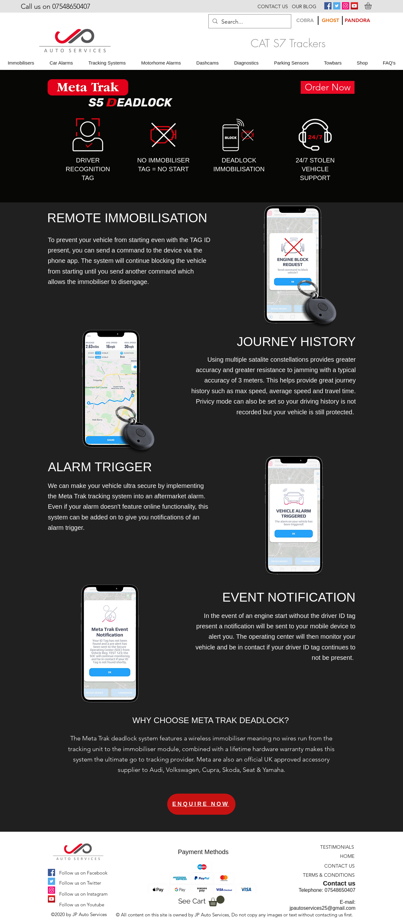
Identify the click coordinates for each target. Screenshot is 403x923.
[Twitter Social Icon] (336, 5)
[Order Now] (328, 87)
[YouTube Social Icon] (354, 5)
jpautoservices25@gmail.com (322, 908)
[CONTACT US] (273, 6)
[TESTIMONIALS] (336, 847)
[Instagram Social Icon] (345, 5)
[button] (372, 5)
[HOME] (345, 856)
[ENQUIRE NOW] (201, 804)
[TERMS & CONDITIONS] (328, 875)
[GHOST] (330, 20)
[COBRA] (305, 20)
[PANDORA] (357, 20)
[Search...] (249, 22)
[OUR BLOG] (304, 6)
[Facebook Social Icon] (328, 5)
